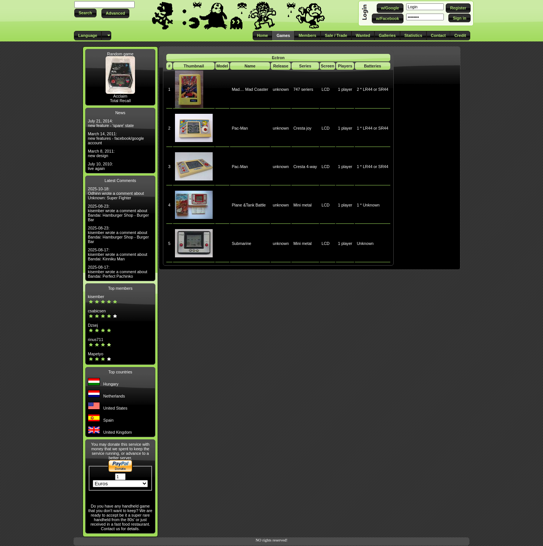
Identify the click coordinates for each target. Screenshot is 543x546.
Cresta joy (302, 128)
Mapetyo (95, 354)
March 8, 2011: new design (101, 153)
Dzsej (93, 325)
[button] (85, 13)
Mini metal (302, 205)
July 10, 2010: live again (100, 166)
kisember (96, 296)
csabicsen (97, 311)
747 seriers (303, 89)
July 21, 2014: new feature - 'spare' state (111, 123)
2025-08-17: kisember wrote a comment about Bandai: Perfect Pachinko (117, 271)
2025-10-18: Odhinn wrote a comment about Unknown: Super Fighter (116, 193)
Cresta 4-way (305, 166)
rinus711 (95, 339)
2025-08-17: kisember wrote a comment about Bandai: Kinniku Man (117, 254)
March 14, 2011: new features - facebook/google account (116, 138)
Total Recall (120, 100)
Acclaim (120, 96)
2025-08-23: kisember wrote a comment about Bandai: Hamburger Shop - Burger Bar (118, 213)
